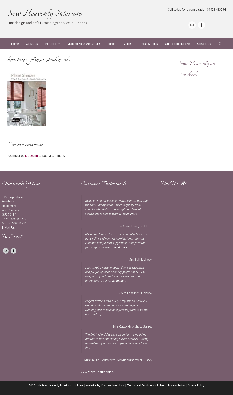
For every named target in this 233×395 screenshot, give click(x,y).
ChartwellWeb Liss (112, 385)
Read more (130, 214)
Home (15, 43)
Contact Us (204, 43)
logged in (31, 156)
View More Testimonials (97, 372)
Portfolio (54, 43)
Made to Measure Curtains (84, 43)
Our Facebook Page (177, 43)
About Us (32, 43)
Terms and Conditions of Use (146, 385)
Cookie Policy (196, 385)
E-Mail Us (8, 228)
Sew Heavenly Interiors (44, 14)
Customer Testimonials (103, 184)
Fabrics (127, 43)
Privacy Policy (176, 385)
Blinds (111, 43)
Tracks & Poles (148, 43)
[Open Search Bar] (220, 43)
